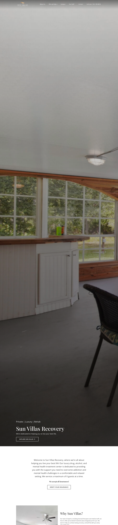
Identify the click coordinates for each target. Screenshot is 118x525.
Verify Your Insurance (59, 487)
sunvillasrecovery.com (22, 4)
